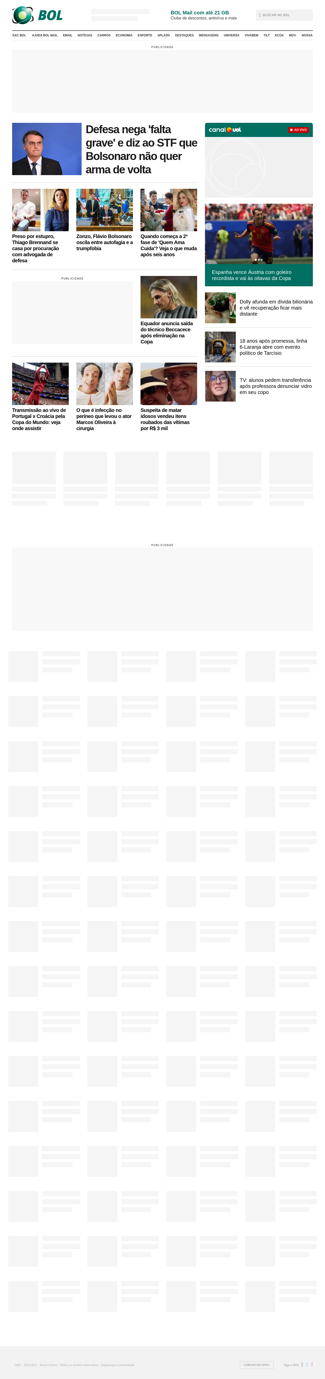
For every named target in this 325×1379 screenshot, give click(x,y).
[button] (284, 15)
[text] (285, 15)
